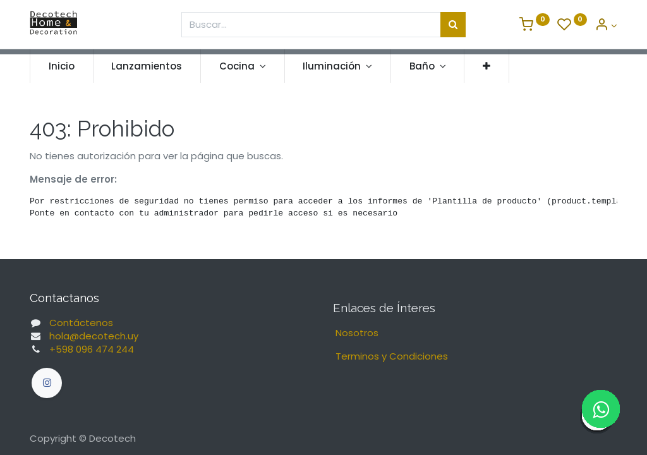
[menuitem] (61, 66)
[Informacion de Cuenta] (606, 25)
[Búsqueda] (453, 24)
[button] (486, 66)
